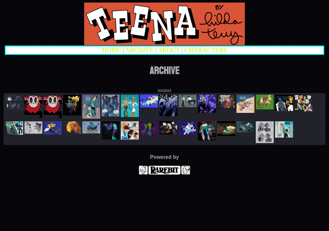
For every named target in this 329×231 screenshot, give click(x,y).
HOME (111, 50)
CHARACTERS (205, 50)
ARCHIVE (139, 50)
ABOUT (169, 50)
